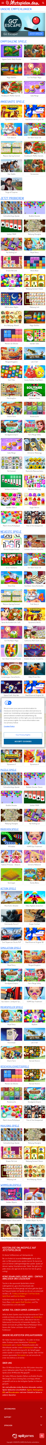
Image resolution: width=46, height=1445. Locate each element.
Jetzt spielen (36, 34)
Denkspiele (32, 1342)
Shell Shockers (26, 1302)
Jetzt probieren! (12, 198)
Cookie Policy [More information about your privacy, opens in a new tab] (9, 726)
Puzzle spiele (8, 769)
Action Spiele (8, 888)
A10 (3, 1392)
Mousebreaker (14, 1392)
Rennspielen (22, 1355)
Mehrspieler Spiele (11, 1007)
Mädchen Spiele (9, 829)
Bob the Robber (19, 1296)
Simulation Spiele (10, 947)
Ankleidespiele (28, 1347)
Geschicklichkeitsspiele (14, 1066)
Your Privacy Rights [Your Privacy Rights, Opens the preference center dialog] (23, 735)
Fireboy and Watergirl (20, 1293)
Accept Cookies (23, 741)
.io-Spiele (18, 1345)
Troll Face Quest (33, 1293)
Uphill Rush (6, 1296)
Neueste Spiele (10, 531)
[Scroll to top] (41, 1435)
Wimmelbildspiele (10, 1184)
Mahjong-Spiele (9, 1125)
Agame (29, 1390)
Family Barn (38, 1317)
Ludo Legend (15, 1302)
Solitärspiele (6, 1345)
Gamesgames (38, 1390)
